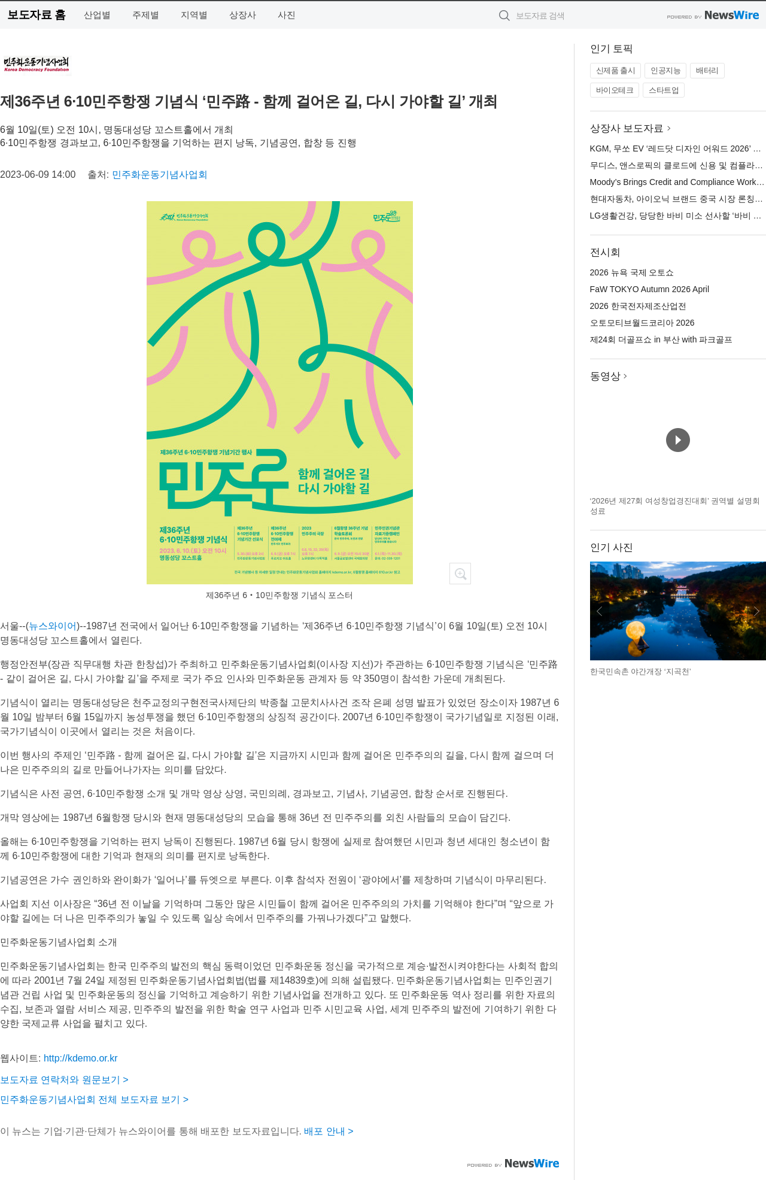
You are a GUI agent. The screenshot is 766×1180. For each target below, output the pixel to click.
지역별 (194, 15)
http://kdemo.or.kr (81, 1058)
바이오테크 (615, 90)
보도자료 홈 (36, 14)
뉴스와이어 (53, 626)
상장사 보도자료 (627, 128)
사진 (287, 15)
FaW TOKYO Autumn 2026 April (649, 289)
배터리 (707, 70)
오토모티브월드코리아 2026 (642, 322)
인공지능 (665, 70)
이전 (599, 611)
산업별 (97, 15)
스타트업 (664, 90)
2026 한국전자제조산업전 (638, 306)
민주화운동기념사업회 (160, 174)
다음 (756, 611)
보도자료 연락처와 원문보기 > (64, 1080)
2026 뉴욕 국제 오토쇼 (632, 272)
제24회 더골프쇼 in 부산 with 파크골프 (661, 339)
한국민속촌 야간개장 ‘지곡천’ (640, 671)
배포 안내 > (328, 1131)
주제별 (145, 15)
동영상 (605, 376)
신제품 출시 (616, 70)
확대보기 (460, 573)
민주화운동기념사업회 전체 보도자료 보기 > (94, 1099)
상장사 (242, 15)
